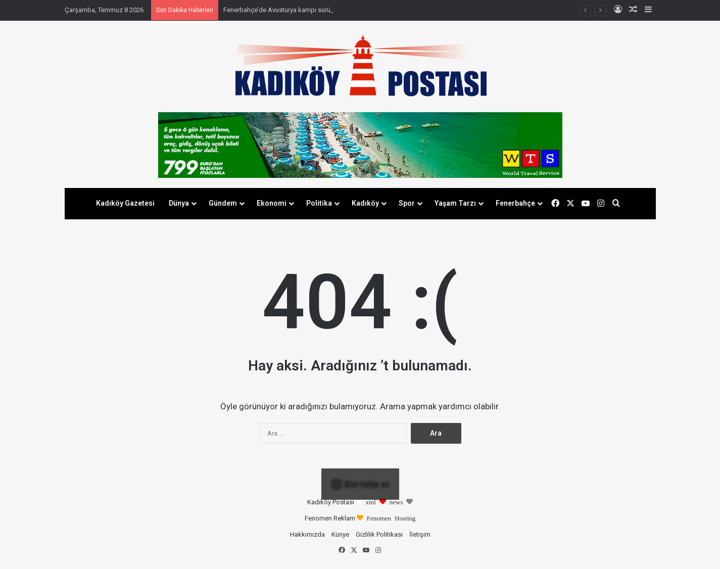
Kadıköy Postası (330, 502)
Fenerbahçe (515, 203)
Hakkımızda (307, 534)
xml (371, 501)
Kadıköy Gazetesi (125, 203)
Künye (340, 534)
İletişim (419, 534)
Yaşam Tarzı (455, 203)
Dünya (179, 203)
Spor (407, 203)
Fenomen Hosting (391, 517)
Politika (319, 203)
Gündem (223, 203)
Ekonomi (271, 203)
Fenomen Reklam (331, 518)
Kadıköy (365, 203)
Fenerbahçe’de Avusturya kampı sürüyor (281, 10)
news (396, 501)
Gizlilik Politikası (379, 534)
